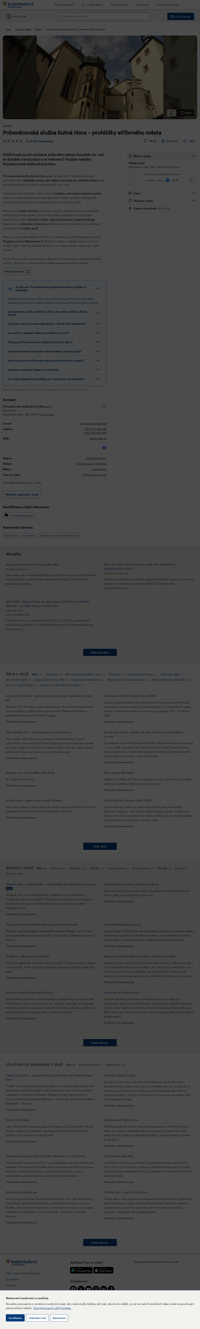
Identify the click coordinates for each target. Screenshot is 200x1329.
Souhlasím (15, 1317)
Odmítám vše (37, 1317)
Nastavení (59, 1317)
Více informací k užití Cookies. (52, 1308)
